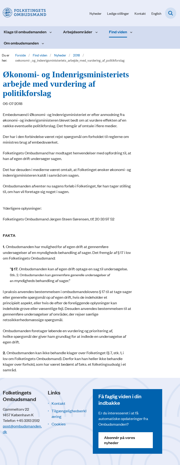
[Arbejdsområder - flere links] (96, 32)
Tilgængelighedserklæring (69, 413)
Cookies (59, 423)
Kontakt (58, 403)
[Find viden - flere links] (130, 32)
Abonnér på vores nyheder (119, 440)
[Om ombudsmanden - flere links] (42, 43)
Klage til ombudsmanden (25, 31)
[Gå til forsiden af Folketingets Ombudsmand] (23, 13)
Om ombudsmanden (21, 43)
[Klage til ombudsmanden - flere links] (50, 32)
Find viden (118, 31)
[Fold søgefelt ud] (170, 13)
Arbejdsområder (77, 31)
